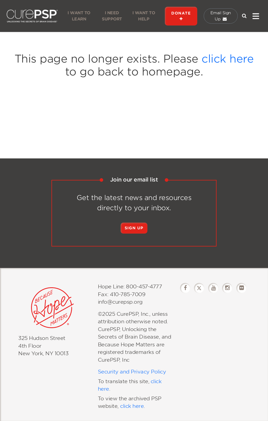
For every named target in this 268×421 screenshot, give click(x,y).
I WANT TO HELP (143, 15)
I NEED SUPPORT (112, 15)
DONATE (181, 16)
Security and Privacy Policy (132, 372)
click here (228, 58)
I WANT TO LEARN (79, 15)
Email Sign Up (220, 15)
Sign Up (134, 228)
